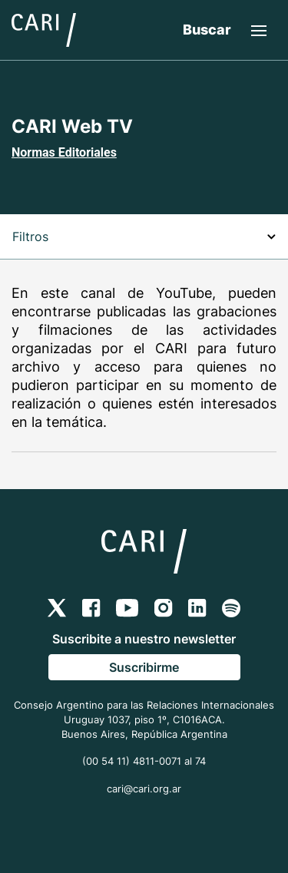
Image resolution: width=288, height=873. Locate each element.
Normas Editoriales (64, 152)
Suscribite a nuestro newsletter (144, 638)
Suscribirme (144, 667)
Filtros (144, 236)
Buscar (207, 29)
